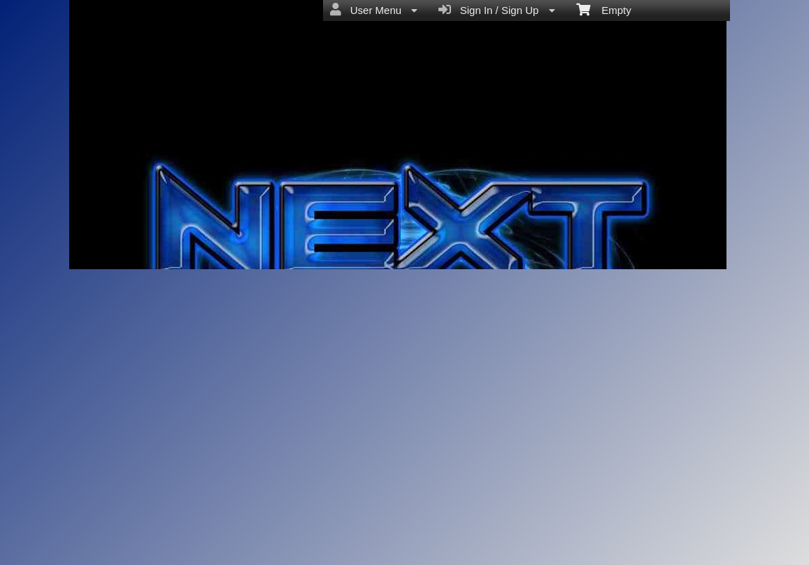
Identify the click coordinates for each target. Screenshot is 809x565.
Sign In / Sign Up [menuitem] (496, 9)
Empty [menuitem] (603, 9)
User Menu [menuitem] (373, 9)
